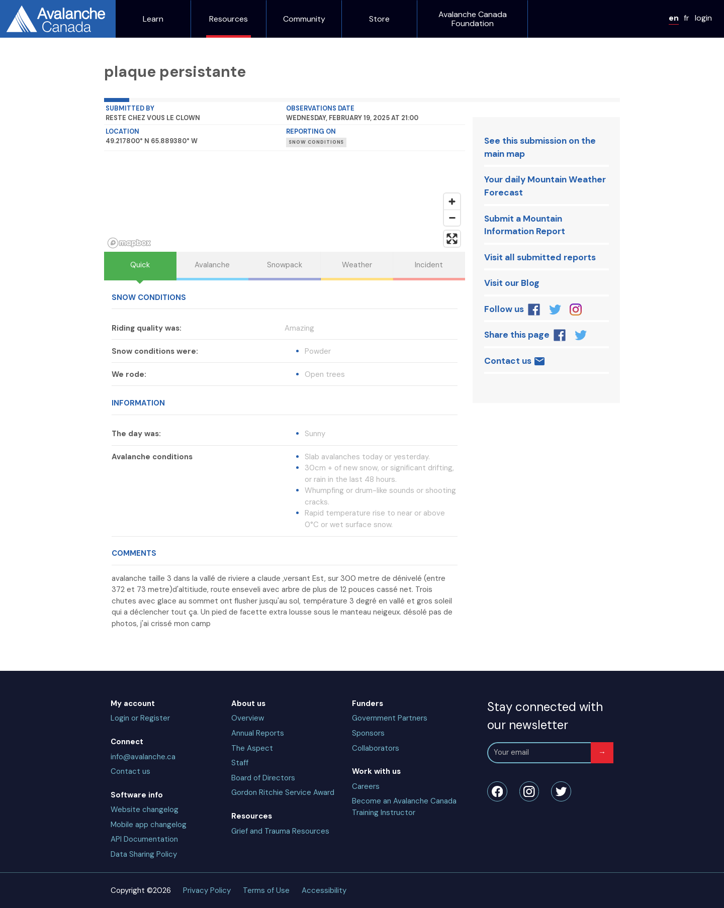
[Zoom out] (452, 218)
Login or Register (140, 718)
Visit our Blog (511, 282)
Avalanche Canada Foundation (472, 19)
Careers (366, 786)
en (674, 18)
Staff (239, 763)
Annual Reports (257, 733)
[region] (284, 201)
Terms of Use (266, 890)
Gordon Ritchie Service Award (282, 792)
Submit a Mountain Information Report (524, 225)
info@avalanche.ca (143, 757)
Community (304, 19)
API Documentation (144, 839)
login (703, 18)
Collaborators (375, 748)
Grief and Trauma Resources (280, 831)
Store (379, 19)
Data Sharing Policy (144, 854)
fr (686, 18)
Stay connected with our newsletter (545, 716)
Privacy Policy (207, 890)
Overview (247, 718)
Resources (228, 19)
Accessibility (324, 890)
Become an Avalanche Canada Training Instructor (404, 807)
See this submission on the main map (540, 147)
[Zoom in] (452, 201)
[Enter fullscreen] (452, 239)
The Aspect (252, 748)
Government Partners (389, 718)
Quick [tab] (140, 265)
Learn (153, 19)
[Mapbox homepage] (129, 243)
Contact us (515, 361)
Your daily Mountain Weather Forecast (545, 186)
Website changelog (144, 809)
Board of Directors (263, 778)
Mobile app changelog (149, 825)
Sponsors (368, 733)
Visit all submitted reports (540, 257)
